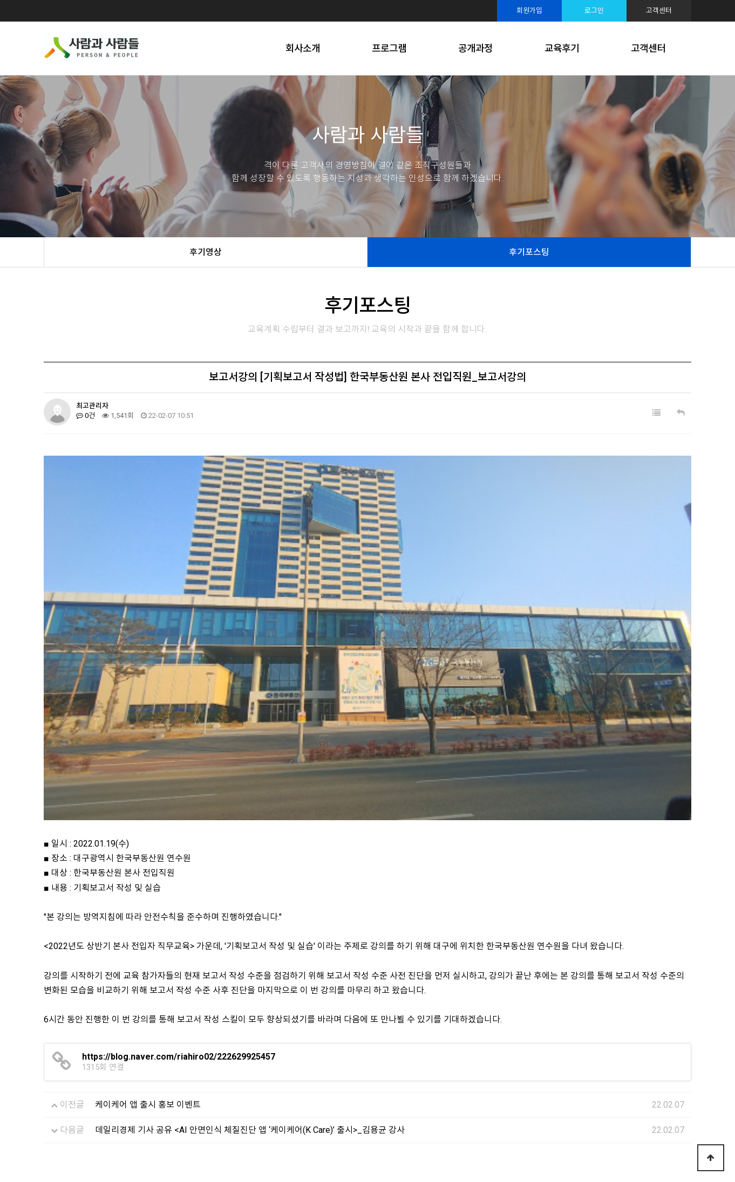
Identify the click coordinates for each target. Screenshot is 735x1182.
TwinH (474, 1159)
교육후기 (562, 48)
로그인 (594, 10)
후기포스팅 (529, 252)
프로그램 (389, 48)
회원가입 (529, 10)
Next (699, 1040)
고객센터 (659, 10)
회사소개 (302, 48)
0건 (85, 415)
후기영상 (205, 252)
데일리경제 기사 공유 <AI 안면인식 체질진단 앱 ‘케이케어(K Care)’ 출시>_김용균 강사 (250, 948)
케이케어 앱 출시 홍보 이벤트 (148, 922)
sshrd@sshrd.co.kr (438, 1141)
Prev (35, 1040)
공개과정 (475, 48)
